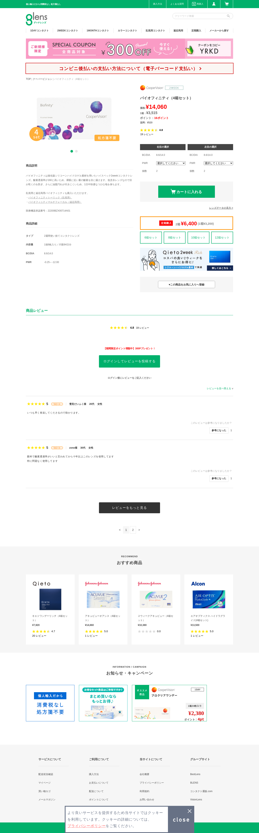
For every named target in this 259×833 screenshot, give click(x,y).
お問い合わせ (147, 799)
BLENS (194, 782)
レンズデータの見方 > (221, 207)
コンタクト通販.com (201, 791)
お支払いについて (98, 782)
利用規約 (144, 791)
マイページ (44, 782)
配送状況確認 (45, 774)
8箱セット (174, 237)
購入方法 (157, 4)
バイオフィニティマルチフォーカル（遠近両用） (55, 202)
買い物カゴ (44, 791)
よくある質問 (177, 4)
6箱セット (150, 237)
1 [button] (71, 151)
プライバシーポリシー (152, 782)
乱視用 (155, 30)
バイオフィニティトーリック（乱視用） (50, 197)
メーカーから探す (219, 30)
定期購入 (196, 30)
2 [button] (76, 151)
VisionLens (196, 799)
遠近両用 (178, 30)
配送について (96, 791)
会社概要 (144, 774)
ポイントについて (98, 799)
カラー (127, 30)
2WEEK (67, 30)
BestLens (195, 774)
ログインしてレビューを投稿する (129, 361)
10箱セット (198, 237)
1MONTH (98, 30)
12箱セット (222, 237)
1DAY (39, 30)
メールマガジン (46, 799)
